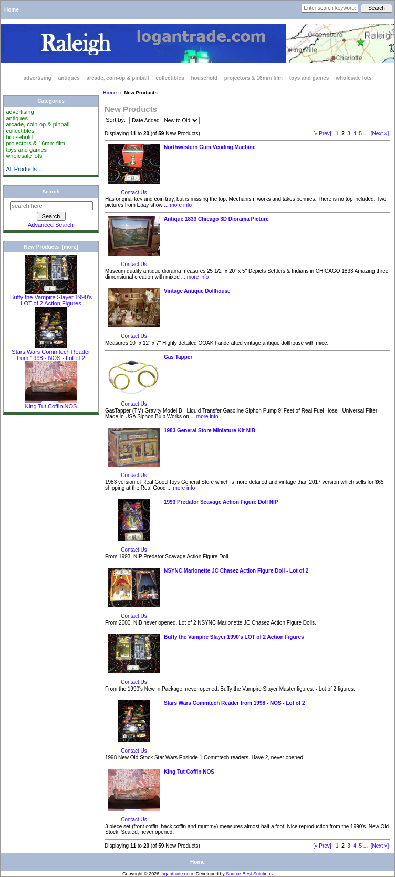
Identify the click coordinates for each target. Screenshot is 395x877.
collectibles (169, 78)
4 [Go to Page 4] (354, 133)
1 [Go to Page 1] (337, 133)
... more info (177, 205)
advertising (37, 78)
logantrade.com (177, 873)
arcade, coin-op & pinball (118, 78)
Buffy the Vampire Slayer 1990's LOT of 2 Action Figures (51, 298)
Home (11, 10)
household (204, 78)
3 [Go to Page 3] (348, 133)
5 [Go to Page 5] (360, 133)
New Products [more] (51, 247)
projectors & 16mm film (253, 78)
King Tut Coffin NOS (51, 403)
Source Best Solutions (249, 873)
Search (51, 191)
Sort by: (116, 120)
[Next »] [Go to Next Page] (380, 133)
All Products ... (24, 169)
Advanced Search (51, 224)
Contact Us (134, 192)
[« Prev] (322, 133)
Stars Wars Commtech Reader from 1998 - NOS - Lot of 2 (51, 352)
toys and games (309, 78)
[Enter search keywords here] (330, 8)
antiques (69, 78)
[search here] (51, 205)
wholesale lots (353, 78)
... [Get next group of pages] (365, 133)
